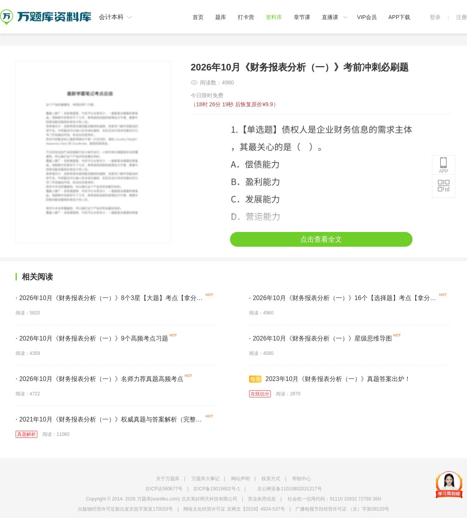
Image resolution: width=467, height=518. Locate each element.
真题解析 (26, 434)
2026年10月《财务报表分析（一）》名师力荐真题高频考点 (99, 379)
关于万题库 (167, 478)
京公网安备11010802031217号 (289, 489)
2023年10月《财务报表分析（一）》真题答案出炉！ (330, 379)
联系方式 (271, 478)
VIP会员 (367, 17)
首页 (198, 17)
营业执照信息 (262, 499)
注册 (461, 17)
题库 (220, 17)
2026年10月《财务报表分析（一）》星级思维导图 (320, 338)
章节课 (302, 17)
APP (444, 165)
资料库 (274, 17)
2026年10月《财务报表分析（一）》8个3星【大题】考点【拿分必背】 (109, 299)
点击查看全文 (321, 239)
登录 (435, 17)
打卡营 (246, 17)
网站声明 (240, 478)
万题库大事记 (205, 478)
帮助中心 (301, 478)
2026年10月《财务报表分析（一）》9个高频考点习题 (92, 338)
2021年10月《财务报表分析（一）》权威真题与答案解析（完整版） (106, 420)
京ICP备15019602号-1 (216, 489)
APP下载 (399, 17)
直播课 (330, 17)
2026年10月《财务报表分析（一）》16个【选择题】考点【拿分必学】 (342, 299)
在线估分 (260, 394)
